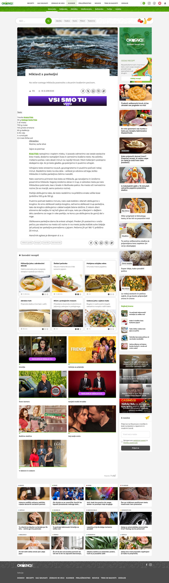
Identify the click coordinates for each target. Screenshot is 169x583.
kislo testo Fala (56, 242)
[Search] (149, 3)
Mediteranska (86, 9)
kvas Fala (46, 242)
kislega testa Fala (29, 120)
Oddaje (124, 3)
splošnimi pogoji (139, 440)
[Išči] (48, 21)
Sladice (67, 21)
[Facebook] (83, 91)
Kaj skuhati (42, 3)
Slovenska (52, 9)
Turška (109, 9)
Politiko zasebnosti (130, 443)
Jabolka (59, 21)
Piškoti (82, 21)
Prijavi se (135, 448)
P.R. (33, 91)
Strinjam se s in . (135, 442)
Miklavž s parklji (27, 242)
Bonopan (38, 242)
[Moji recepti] (159, 3)
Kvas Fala (34, 154)
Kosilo (75, 21)
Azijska (118, 9)
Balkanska (99, 9)
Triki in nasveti (111, 3)
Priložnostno (85, 3)
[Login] (165, 3)
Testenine (91, 21)
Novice (98, 3)
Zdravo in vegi (58, 3)
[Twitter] (88, 91)
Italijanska (63, 9)
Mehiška (74, 9)
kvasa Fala (28, 117)
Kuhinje (71, 3)
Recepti (30, 3)
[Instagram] (150, 564)
